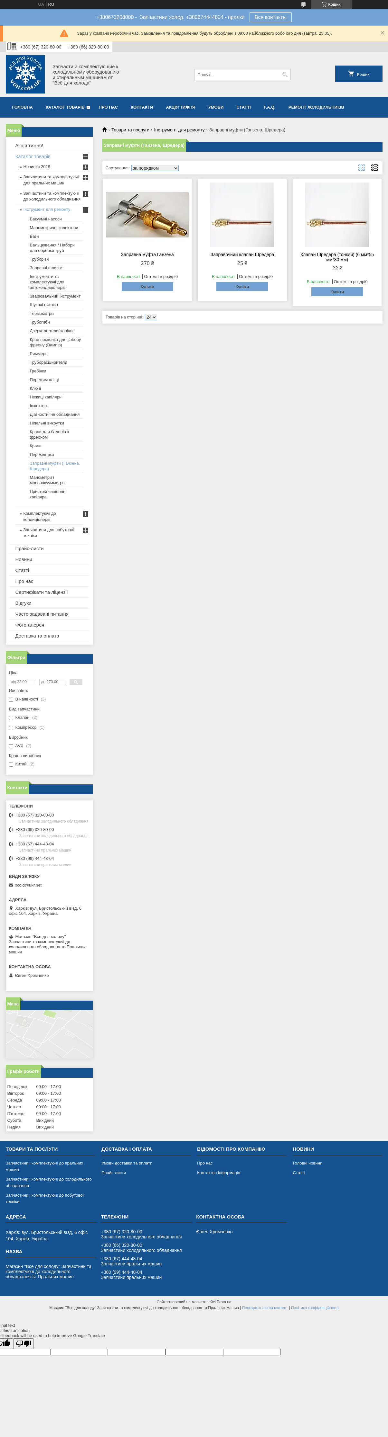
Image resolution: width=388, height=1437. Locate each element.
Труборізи (39, 259)
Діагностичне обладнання (55, 414)
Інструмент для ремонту (179, 129)
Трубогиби (40, 322)
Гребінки (38, 371)
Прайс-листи (29, 548)
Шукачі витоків (44, 304)
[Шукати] (285, 74)
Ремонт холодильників (316, 107)
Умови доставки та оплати (126, 1163)
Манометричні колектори (54, 227)
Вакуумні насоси (46, 219)
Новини (23, 559)
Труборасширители (48, 362)
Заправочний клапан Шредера (242, 254)
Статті (243, 107)
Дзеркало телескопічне (52, 330)
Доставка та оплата (37, 635)
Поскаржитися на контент (265, 1308)
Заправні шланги (46, 267)
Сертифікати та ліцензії (41, 592)
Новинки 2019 (37, 166)
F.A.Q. (270, 107)
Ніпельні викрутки (47, 423)
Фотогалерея (29, 625)
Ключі (35, 388)
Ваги (34, 236)
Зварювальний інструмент (55, 296)
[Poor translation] (23, 1343)
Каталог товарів (65, 107)
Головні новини (307, 1163)
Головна (22, 107)
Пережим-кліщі (44, 379)
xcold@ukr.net (28, 885)
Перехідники (42, 454)
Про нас (108, 107)
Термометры (42, 313)
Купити (147, 286)
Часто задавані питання (42, 614)
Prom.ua (224, 1302)
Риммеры (39, 353)
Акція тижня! (29, 145)
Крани (36, 445)
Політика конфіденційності (315, 1308)
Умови (216, 107)
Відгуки (23, 603)
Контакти (142, 107)
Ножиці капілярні (46, 397)
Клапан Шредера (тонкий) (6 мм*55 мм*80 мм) (337, 257)
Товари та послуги (130, 129)
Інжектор (38, 405)
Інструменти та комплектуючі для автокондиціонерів (48, 282)
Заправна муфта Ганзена (147, 254)
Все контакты (271, 17)
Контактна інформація (218, 1172)
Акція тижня (180, 107)
